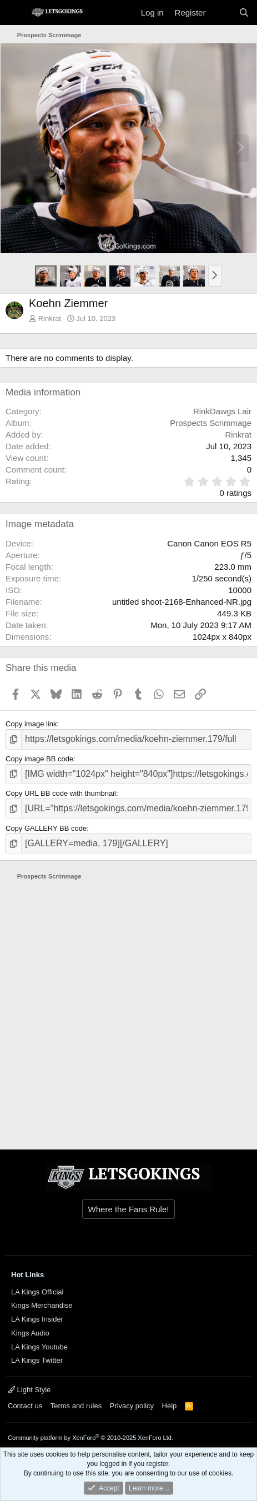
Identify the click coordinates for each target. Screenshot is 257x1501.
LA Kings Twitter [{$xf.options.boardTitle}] (37, 1360)
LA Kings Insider (37, 1319)
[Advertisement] (128, 1009)
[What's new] (222, 12)
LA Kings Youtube (39, 1347)
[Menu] (15, 13)
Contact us (25, 1406)
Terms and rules (76, 1406)
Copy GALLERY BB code (46, 828)
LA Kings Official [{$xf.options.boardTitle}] (37, 1292)
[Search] (244, 12)
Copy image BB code (39, 759)
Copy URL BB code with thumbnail (61, 793)
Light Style (29, 1389)
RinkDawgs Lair (222, 411)
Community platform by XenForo (90, 1437)
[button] (215, 276)
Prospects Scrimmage (210, 423)
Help (169, 1406)
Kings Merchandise (42, 1305)
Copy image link (31, 724)
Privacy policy (132, 1406)
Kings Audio (30, 1333)
